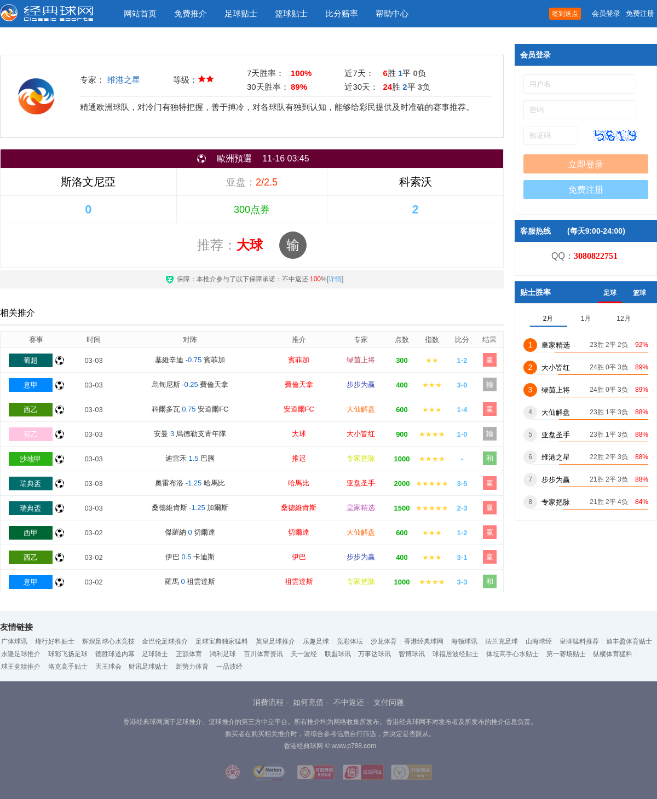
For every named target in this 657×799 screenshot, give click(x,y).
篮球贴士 (291, 13)
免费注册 (640, 13)
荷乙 (31, 434)
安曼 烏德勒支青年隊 (190, 434)
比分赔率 (341, 13)
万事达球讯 (374, 654)
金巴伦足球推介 (165, 641)
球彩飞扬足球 (68, 654)
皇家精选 (361, 507)
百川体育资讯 (263, 654)
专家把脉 (361, 458)
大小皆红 (361, 434)
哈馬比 (298, 483)
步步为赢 (361, 384)
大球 (299, 434)
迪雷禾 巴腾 (190, 458)
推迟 (299, 458)
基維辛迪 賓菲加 (190, 360)
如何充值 (308, 702)
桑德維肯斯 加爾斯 (190, 507)
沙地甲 (30, 459)
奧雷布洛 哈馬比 (190, 483)
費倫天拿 (299, 384)
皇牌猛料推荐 (579, 641)
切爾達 (298, 532)
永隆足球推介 (21, 654)
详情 (335, 279)
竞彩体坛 (350, 641)
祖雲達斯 (299, 581)
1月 (586, 318)
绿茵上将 (361, 360)
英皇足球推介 (275, 641)
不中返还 (348, 702)
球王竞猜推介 (21, 666)
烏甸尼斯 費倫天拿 (190, 384)
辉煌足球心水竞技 (108, 641)
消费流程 (268, 702)
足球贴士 (240, 13)
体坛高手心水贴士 (512, 654)
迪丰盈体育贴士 (629, 641)
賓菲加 (298, 360)
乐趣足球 (316, 641)
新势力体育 (192, 666)
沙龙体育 (384, 641)
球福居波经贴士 (456, 654)
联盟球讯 (338, 654)
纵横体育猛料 (612, 654)
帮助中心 (392, 13)
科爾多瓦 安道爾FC (190, 409)
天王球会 (108, 666)
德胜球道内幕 (115, 654)
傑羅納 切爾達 (190, 532)
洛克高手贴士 (68, 666)
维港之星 (123, 79)
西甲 (31, 533)
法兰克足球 (501, 641)
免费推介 (190, 13)
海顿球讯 (464, 641)
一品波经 (229, 666)
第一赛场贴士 (566, 654)
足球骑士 (155, 654)
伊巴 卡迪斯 (190, 557)
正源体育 (189, 654)
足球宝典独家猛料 (221, 641)
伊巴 (299, 557)
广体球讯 (14, 641)
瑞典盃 (30, 483)
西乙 (31, 410)
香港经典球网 (423, 641)
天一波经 (304, 654)
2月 (548, 318)
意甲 (31, 385)
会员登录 (606, 13)
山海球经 (539, 641)
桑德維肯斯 (298, 507)
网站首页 (140, 13)
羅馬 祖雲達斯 (190, 581)
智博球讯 (412, 654)
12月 (623, 318)
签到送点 (565, 14)
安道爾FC (299, 409)
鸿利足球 (223, 654)
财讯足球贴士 (148, 666)
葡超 (31, 360)
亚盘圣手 (361, 483)
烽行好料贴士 (54, 641)
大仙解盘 (361, 409)
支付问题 (388, 702)
